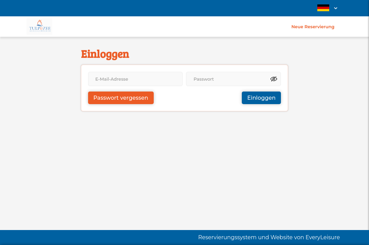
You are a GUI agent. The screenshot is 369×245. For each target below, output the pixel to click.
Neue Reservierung (313, 26)
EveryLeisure (322, 237)
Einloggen (261, 98)
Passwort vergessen (121, 98)
